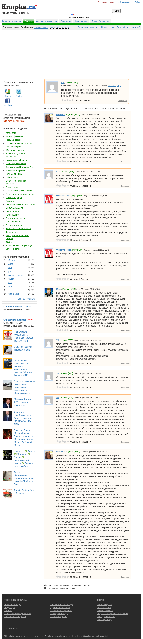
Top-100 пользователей (128, 27)
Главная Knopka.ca (11, 21)
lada (10, 282)
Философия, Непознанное (18, 228)
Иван (58, 289)
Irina (58, 171)
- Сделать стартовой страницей (112, 613)
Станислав (13, 294)
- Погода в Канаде (59, 613)
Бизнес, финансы (14, 136)
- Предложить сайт (106, 616)
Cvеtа (11, 279)
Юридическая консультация (19, 245)
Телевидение (12, 215)
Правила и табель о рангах (17, 306)
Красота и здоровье (15, 170)
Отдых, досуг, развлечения (19, 190)
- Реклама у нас (104, 604)
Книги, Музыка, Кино (16, 163)
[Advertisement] (71, 54)
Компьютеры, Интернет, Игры (20, 167)
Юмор (9, 242)
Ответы (29, 21)
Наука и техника (14, 174)
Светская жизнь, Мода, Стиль (20, 204)
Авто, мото (11, 133)
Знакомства (81, 21)
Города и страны (14, 140)
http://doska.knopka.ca (14, 121)
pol (9, 271)
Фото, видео (12, 232)
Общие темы (12, 187)
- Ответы (8, 610)
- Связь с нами (104, 607)
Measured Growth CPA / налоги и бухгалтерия (22, 402)
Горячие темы (108, 27)
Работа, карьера (14, 197)
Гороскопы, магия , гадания (19, 143)
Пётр (10, 267)
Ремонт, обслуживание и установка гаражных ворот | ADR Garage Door (24, 478)
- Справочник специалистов (17, 613)
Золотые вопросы (14, 249)
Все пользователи (26, 299)
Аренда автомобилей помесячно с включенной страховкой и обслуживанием (24, 387)
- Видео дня (9, 607)
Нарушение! (122, 101)
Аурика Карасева (16, 275)
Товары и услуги (14, 225)
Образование (12, 177)
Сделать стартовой (106, 2)
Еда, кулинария (13, 147)
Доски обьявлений (100, 21)
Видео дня (66, 21)
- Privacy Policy (104, 619)
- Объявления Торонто (15, 616)
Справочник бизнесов (47, 21)
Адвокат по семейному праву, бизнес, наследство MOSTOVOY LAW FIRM (23, 418)
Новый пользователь (124, 2)
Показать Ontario (41, 28)
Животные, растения (16, 150)
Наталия (60, 114)
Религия (10, 201)
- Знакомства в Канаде (61, 604)
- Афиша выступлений (61, 610)
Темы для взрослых (15, 218)
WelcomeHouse (63, 196)
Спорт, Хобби (12, 211)
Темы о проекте (13, 221)
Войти (137, 2)
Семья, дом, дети (14, 208)
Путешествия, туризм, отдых (20, 194)
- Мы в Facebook (105, 610)
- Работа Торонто (58, 616)
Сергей (11, 260)
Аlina (10, 264)
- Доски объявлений (60, 607)
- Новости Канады (12, 604)
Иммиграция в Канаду (16, 160)
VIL (62, 82)
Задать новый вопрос (88, 27)
